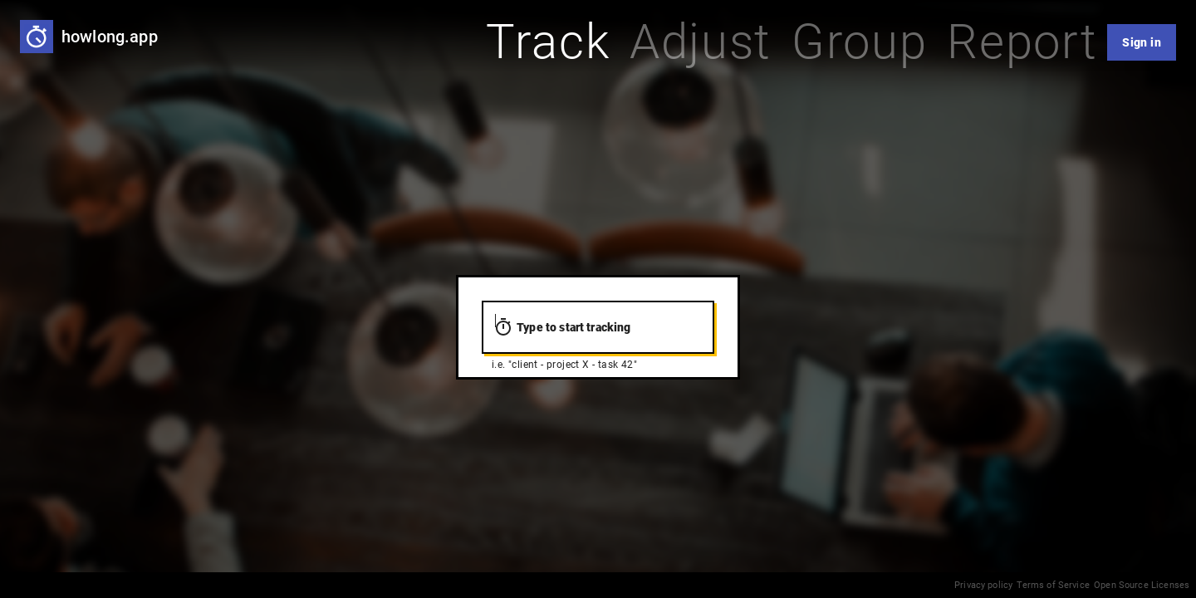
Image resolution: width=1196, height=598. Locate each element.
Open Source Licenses (1141, 585)
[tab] (548, 42)
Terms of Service (1053, 585)
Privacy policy (983, 585)
